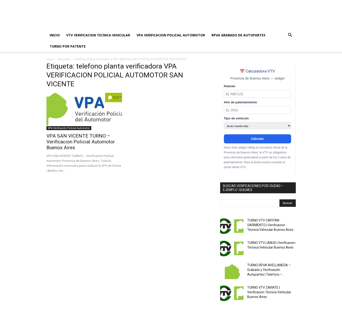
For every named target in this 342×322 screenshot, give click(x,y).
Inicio (49, 59)
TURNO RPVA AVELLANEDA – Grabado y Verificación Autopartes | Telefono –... (269, 269)
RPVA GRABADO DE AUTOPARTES (238, 35)
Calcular (257, 139)
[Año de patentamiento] (257, 110)
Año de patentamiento (240, 102)
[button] (290, 35)
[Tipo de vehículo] (257, 125)
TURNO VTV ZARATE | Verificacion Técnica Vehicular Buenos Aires (269, 292)
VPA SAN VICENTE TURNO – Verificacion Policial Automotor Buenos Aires (80, 141)
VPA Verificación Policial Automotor (69, 128)
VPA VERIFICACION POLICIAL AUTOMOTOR (171, 35)
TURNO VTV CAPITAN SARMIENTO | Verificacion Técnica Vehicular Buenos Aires (270, 225)
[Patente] (257, 94)
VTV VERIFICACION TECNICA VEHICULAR (98, 35)
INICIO (55, 35)
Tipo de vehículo (236, 118)
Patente (229, 86)
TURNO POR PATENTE (68, 46)
